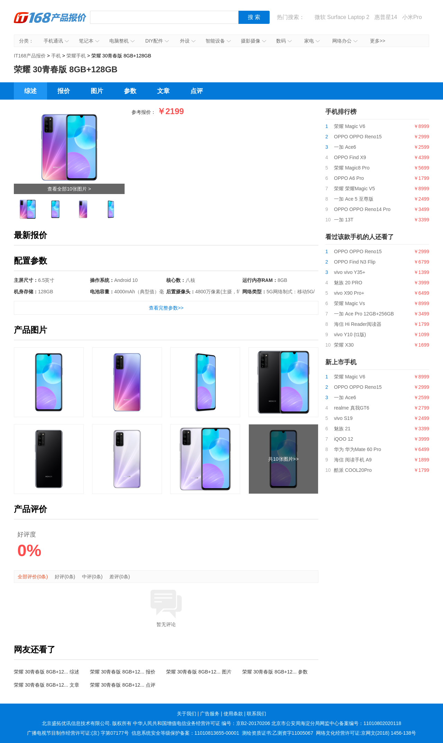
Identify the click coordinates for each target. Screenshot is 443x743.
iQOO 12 (343, 439)
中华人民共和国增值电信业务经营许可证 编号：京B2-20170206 (201, 723)
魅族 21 (342, 428)
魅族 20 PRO (348, 282)
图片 (97, 91)
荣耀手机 (76, 55)
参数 (130, 91)
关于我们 (186, 713)
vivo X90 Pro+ (349, 293)
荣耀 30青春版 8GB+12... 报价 (122, 672)
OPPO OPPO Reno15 (358, 136)
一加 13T (343, 219)
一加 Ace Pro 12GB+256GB (364, 314)
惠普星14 (385, 17)
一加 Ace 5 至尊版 (353, 199)
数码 (284, 41)
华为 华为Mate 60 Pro (357, 449)
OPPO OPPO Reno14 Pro (362, 209)
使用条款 (233, 713)
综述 (30, 91)
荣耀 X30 (344, 345)
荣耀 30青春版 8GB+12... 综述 (46, 672)
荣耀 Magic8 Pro (352, 168)
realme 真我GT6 (351, 408)
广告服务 (209, 713)
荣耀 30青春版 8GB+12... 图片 (199, 672)
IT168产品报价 (50, 22)
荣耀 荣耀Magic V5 (354, 188)
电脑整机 (122, 41)
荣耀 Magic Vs (349, 303)
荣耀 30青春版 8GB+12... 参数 (275, 672)
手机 (56, 55)
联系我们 (256, 713)
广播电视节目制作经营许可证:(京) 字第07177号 (78, 733)
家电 (312, 41)
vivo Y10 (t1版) (350, 334)
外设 (188, 41)
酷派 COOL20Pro (353, 470)
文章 (163, 91)
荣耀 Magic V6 (349, 126)
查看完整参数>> (166, 308)
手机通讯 (56, 41)
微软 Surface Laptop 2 (342, 17)
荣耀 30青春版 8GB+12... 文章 (46, 685)
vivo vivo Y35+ (349, 272)
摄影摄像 (253, 41)
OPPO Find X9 (350, 157)
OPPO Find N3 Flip (355, 262)
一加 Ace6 (345, 147)
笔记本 (89, 41)
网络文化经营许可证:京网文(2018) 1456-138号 (366, 733)
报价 (63, 91)
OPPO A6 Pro (349, 178)
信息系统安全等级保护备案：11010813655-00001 (185, 733)
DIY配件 (157, 41)
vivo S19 (343, 418)
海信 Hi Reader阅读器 (357, 324)
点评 (196, 91)
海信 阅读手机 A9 (353, 459)
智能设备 (218, 41)
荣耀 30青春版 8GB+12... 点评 (122, 685)
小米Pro (412, 17)
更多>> (377, 41)
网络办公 (345, 41)
